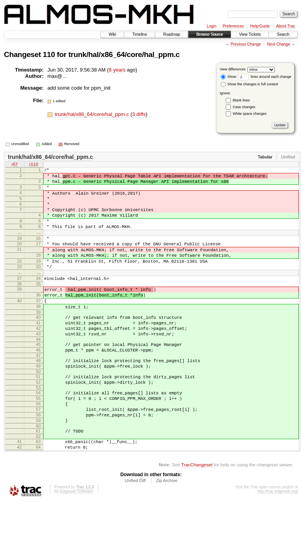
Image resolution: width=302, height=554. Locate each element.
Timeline (139, 34)
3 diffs (138, 114)
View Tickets (250, 34)
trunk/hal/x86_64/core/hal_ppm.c (124, 54)
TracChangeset (196, 516)
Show (228, 77)
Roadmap (171, 34)
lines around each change (264, 77)
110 (49, 54)
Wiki (112, 34)
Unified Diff (135, 532)
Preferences (233, 26)
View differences (233, 69)
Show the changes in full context (249, 84)
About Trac (285, 26)
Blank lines (241, 100)
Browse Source (209, 34)
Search (283, 34)
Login (211, 26)
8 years (117, 70)
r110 (33, 165)
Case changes (244, 107)
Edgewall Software (76, 543)
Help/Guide (260, 26)
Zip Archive (166, 532)
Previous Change (246, 44)
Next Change (278, 44)
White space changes (250, 114)
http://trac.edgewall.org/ (277, 543)
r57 (15, 165)
